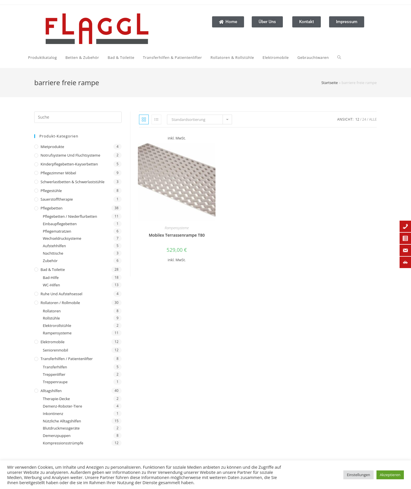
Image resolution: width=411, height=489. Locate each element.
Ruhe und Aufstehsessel (61, 293)
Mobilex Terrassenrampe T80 (177, 235)
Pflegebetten (52, 208)
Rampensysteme (57, 333)
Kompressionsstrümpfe (63, 443)
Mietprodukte (52, 146)
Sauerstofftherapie (57, 199)
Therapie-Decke (56, 398)
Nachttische (53, 253)
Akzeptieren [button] (390, 474)
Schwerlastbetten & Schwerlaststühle (72, 181)
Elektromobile (53, 341)
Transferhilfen (55, 367)
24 (364, 119)
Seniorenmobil (55, 350)
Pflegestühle (51, 190)
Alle (373, 119)
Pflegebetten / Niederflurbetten (70, 216)
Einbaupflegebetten (60, 223)
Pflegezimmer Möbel (58, 172)
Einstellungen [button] (358, 474)
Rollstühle (51, 318)
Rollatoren (52, 311)
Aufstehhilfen (54, 245)
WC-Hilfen (51, 285)
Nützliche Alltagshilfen (62, 421)
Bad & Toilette (53, 269)
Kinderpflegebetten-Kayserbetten (69, 164)
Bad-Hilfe (51, 277)
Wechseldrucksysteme (62, 238)
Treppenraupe (55, 381)
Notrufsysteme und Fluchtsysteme (70, 155)
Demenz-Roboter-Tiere (62, 406)
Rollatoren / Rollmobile (60, 302)
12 (357, 119)
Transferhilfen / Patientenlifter (67, 358)
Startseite (329, 82)
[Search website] (251, 57)
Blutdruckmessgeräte (61, 428)
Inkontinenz (53, 413)
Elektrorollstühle (57, 325)
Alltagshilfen (51, 390)
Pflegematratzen (57, 231)
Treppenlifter (54, 374)
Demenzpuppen (56, 435)
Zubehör (50, 260)
